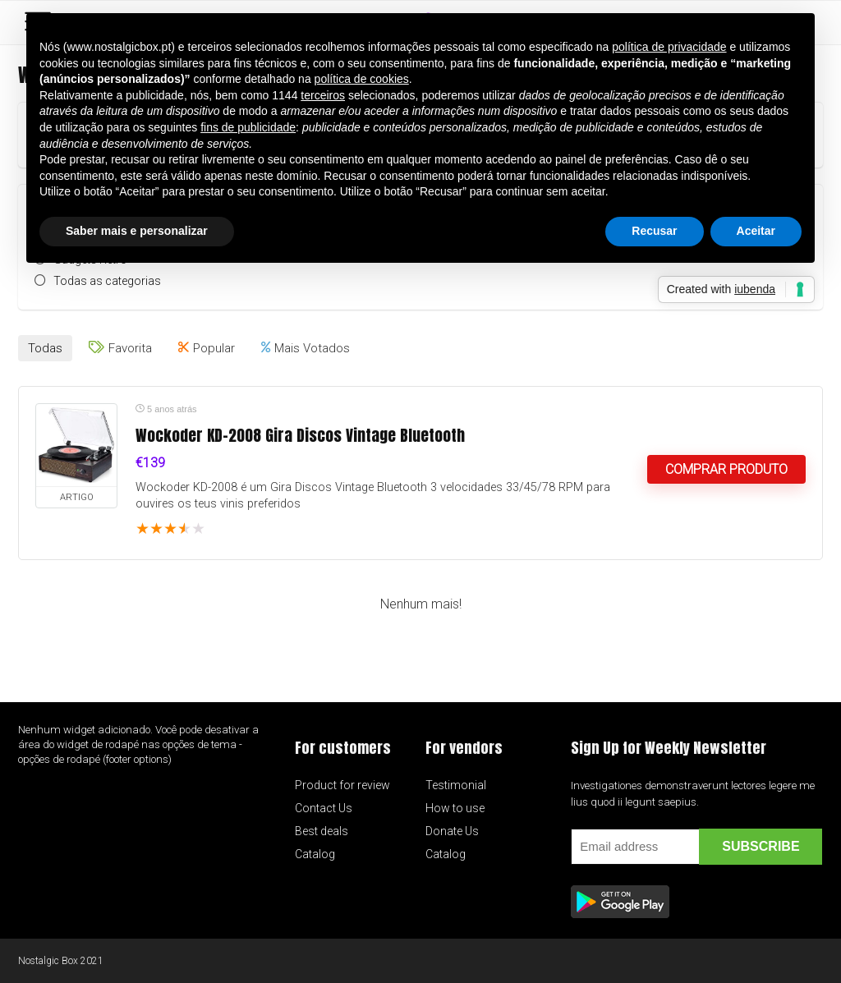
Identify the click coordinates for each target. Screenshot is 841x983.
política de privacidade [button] (669, 46)
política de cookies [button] (362, 78)
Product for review (342, 785)
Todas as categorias (107, 280)
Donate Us (452, 831)
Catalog (315, 854)
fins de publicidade (248, 127)
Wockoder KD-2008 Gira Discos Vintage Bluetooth (300, 435)
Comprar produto (726, 469)
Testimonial (455, 785)
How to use (455, 808)
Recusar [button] (654, 230)
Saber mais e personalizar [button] (137, 230)
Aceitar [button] (756, 230)
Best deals (321, 831)
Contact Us (323, 808)
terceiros (323, 95)
